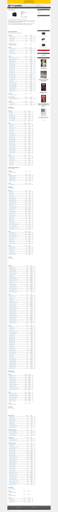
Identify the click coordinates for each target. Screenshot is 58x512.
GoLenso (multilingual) (31, 1)
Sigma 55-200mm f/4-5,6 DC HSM (12, 276)
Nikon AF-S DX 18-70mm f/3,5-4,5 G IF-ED (12, 203)
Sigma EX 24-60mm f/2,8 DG (11, 240)
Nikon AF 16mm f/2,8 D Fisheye (11, 157)
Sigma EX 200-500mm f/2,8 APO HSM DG (12, 361)
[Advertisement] (21, 28)
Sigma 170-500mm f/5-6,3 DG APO (12, 304)
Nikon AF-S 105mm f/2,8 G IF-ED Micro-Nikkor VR (13, 58)
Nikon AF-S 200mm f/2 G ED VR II (12, 61)
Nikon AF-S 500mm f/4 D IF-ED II (12, 69)
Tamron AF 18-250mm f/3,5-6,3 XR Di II (12, 284)
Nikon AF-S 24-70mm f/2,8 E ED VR (12, 49)
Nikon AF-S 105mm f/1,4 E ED (11, 57)
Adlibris (44, 81)
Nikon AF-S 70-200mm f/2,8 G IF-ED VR (12, 349)
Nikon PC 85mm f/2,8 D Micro (11, 356)
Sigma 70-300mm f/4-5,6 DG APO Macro (12, 277)
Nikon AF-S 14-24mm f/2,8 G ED (12, 37)
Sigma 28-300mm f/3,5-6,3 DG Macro (12, 382)
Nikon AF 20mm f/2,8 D (11, 126)
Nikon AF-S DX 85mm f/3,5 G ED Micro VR (12, 273)
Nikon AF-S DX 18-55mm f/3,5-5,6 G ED (12, 199)
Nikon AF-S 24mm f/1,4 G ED (11, 39)
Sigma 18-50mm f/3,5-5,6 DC (11, 213)
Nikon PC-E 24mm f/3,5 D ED (11, 41)
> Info (34, 36)
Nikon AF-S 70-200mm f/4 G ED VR (12, 351)
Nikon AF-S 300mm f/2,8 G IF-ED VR (12, 337)
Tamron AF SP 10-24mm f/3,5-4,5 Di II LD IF (13, 147)
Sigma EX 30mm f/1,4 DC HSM (11, 219)
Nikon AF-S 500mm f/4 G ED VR (11, 71)
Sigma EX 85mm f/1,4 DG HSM (11, 91)
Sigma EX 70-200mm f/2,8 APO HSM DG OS (13, 89)
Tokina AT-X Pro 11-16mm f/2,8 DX (12, 150)
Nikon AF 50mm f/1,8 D (11, 192)
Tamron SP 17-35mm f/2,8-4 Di (11, 120)
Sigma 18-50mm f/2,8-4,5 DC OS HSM (12, 212)
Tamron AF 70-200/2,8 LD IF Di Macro (12, 318)
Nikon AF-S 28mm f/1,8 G (11, 131)
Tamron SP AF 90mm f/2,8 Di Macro (12, 424)
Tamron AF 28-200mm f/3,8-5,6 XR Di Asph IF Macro (13, 388)
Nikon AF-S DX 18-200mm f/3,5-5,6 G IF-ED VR (13, 395)
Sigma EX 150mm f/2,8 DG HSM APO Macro (13, 307)
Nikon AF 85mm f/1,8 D (11, 266)
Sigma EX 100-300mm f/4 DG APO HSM (12, 305)
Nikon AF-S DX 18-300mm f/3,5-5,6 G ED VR (13, 397)
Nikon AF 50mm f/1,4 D (11, 191)
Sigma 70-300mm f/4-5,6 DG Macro (12, 457)
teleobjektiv (10, 258)
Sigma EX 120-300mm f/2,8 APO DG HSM (12, 82)
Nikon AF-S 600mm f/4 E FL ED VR (12, 72)
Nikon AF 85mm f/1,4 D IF (11, 329)
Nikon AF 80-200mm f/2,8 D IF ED (12, 328)
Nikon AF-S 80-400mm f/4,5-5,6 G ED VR (12, 78)
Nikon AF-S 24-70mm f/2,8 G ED (12, 50)
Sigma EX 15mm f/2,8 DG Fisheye (12, 141)
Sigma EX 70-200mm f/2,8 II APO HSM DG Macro (13, 316)
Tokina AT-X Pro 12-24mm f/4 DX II (12, 152)
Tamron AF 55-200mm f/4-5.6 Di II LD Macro (13, 285)
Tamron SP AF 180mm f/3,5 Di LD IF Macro (12, 435)
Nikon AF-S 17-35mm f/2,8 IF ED (12, 160)
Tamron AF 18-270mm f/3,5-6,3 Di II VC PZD (13, 398)
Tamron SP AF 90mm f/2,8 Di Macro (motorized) (13, 425)
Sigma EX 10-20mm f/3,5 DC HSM (12, 138)
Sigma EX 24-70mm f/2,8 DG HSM (12, 241)
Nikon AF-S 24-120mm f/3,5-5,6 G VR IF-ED (12, 233)
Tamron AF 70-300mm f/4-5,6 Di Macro (12, 286)
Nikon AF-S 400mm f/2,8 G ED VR (12, 68)
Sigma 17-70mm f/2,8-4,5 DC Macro (12, 209)
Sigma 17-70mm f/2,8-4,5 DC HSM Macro (12, 208)
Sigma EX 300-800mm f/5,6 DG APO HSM (12, 362)
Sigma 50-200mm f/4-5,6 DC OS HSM (12, 274)
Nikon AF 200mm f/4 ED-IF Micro (12, 327)
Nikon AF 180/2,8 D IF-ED (11, 297)
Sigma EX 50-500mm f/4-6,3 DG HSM (12, 314)
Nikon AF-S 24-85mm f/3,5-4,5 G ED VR (12, 234)
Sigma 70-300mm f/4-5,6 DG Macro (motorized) (13, 458)
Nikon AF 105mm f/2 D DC (11, 295)
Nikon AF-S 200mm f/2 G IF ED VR (12, 62)
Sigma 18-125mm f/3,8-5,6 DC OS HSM (12, 211)
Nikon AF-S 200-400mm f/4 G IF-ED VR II (12, 60)
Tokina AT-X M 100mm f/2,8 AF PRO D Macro (13, 292)
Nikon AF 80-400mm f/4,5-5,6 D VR (12, 298)
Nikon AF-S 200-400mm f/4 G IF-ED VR (12, 59)
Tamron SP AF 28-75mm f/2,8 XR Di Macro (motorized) (14, 480)
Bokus (45, 81)
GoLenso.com (39, 12)
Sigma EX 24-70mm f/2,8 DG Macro (12, 242)
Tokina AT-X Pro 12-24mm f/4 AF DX (12, 151)
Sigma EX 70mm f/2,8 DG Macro (11, 222)
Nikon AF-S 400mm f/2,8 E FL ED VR (12, 67)
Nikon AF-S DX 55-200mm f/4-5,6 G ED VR (12, 271)
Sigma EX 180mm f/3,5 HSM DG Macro (12, 309)
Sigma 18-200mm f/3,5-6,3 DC (11, 376)
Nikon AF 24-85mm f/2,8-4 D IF (11, 232)
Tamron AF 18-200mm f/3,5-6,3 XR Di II (12, 383)
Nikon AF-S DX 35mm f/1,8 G (11, 204)
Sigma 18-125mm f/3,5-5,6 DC (11, 210)
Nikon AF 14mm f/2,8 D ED (11, 36)
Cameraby (25, 1)
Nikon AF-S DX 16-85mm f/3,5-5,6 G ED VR (12, 236)
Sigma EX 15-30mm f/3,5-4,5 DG (12, 116)
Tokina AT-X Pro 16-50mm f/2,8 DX (12, 243)
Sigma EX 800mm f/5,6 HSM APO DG (12, 90)
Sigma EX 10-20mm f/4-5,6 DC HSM (12, 115)
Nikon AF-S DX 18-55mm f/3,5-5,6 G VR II (12, 202)
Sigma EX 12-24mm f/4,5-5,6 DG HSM (12, 140)
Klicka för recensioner (23, 17)
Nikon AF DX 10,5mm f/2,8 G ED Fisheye (12, 127)
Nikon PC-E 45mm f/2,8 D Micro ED (12, 52)
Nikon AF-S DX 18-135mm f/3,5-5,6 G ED (12, 375)
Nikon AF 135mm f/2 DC (11, 326)
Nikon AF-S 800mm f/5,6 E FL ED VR (12, 79)
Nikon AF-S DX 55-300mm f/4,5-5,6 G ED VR (13, 272)
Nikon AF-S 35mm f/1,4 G (11, 40)
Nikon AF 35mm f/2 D (11, 114)
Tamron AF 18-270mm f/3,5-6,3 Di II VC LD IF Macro (13, 387)
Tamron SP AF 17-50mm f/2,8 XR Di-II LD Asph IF (13, 223)
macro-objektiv (10, 408)
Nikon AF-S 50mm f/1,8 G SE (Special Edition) (13, 235)
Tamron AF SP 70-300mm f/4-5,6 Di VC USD (13, 288)
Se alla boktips (43, 120)
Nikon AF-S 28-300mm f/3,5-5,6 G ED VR (12, 393)
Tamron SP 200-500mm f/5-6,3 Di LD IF (12, 319)
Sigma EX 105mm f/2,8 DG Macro (12, 283)
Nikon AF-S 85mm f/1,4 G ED (11, 80)
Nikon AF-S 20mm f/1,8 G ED (11, 129)
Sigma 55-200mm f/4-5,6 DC (11, 275)
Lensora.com (39, 13)
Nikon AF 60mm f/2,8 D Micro (11, 193)
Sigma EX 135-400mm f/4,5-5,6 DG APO (12, 306)
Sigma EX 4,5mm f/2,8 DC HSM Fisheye (12, 178)
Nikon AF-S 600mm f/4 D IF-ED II (12, 346)
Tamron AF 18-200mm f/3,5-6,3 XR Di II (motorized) (13, 384)
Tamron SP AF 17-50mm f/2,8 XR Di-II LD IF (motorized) (14, 224)
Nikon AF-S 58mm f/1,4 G (11, 51)
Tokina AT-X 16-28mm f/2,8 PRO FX (12, 148)
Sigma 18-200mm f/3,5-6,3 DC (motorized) (12, 377)
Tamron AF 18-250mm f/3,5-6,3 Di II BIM (12, 385)
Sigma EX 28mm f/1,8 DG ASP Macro (12, 118)
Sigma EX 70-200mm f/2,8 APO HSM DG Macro (13, 315)
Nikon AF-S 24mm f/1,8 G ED (11, 130)
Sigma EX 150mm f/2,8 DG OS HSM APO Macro (13, 308)
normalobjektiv (10, 188)
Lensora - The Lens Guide (42, 5)
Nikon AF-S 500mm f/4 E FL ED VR (12, 70)
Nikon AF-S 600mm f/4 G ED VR (11, 73)
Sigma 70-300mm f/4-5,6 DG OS (12, 282)
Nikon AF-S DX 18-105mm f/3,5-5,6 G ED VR (13, 198)
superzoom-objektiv (11, 372)
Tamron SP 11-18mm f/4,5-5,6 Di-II (12, 119)
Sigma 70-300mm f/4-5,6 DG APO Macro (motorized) (13, 456)
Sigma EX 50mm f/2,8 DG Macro (11, 221)
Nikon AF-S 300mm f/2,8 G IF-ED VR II (12, 338)
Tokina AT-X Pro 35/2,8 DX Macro (12, 427)
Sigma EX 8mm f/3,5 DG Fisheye (12, 146)
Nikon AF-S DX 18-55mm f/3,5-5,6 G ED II (12, 200)
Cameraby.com (39, 11)
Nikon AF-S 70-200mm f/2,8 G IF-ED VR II (12, 350)
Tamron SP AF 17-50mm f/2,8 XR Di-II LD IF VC (13, 225)
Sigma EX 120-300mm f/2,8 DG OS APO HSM (13, 83)
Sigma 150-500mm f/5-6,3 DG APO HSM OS (13, 303)
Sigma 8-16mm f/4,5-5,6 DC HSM (12, 137)
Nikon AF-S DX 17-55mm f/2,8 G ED (12, 252)
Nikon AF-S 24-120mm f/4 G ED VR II (12, 48)
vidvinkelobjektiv (10, 108)
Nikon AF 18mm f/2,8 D (11, 125)
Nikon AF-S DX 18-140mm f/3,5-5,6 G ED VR (13, 394)
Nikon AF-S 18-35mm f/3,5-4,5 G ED (12, 128)
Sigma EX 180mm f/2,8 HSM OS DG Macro (12, 99)
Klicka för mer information (23, 16)
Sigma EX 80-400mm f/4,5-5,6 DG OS (12, 317)
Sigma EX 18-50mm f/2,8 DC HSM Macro (12, 214)
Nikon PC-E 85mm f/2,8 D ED (11, 81)
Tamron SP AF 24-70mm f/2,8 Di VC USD (12, 254)
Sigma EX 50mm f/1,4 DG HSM (11, 220)
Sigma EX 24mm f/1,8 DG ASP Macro (12, 117)
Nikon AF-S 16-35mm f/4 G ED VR (12, 38)
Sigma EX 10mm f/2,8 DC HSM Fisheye (12, 139)
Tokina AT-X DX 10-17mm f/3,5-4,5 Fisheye (12, 149)
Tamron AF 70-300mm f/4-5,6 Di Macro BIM (13, 287)
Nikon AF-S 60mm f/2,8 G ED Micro (12, 417)
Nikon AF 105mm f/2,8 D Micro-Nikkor (12, 296)
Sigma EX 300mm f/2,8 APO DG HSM (12, 88)
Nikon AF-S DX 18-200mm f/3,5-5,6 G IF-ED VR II (13, 396)
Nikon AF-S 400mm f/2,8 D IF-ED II (12, 339)
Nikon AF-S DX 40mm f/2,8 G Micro (12, 418)
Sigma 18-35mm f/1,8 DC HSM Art (12, 136)
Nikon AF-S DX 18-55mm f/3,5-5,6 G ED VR (12, 201)
